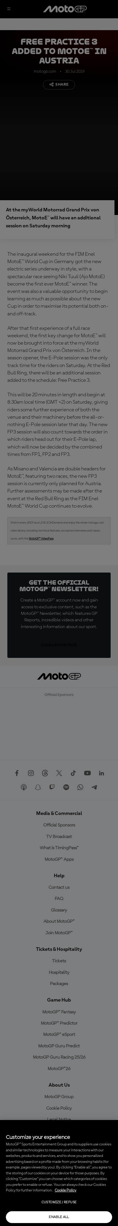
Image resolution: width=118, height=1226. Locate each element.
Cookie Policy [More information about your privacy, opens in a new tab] (65, 1190)
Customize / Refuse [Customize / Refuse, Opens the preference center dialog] (59, 1202)
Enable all (59, 1217)
